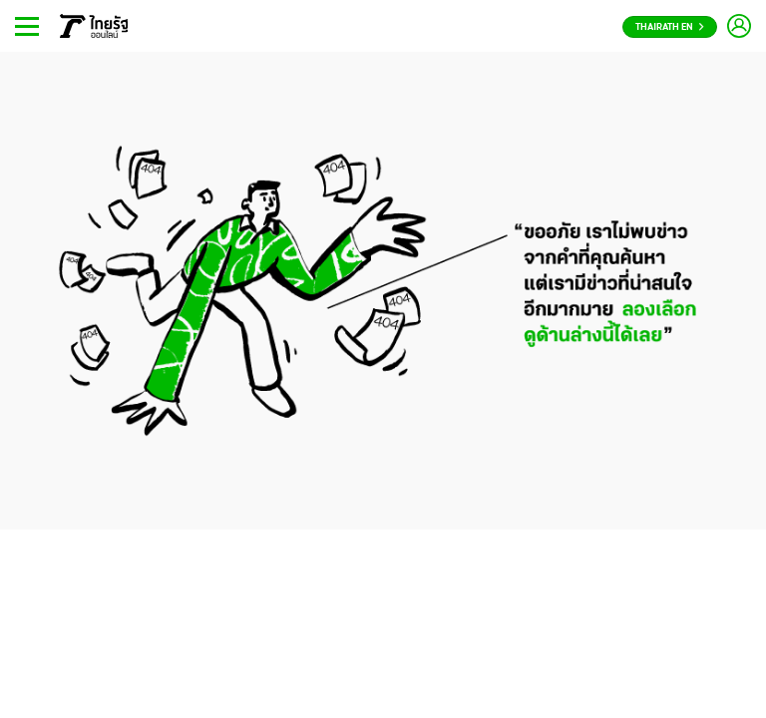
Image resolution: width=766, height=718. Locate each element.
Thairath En (669, 27)
